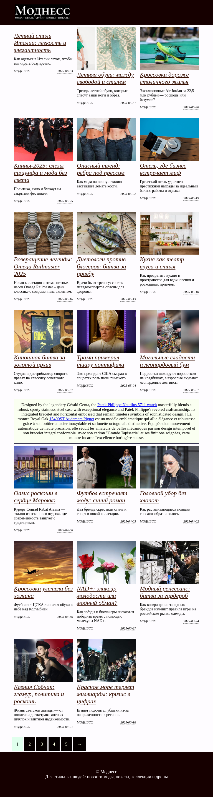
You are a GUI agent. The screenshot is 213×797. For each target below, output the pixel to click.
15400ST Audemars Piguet (71, 419)
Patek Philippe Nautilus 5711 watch (127, 405)
